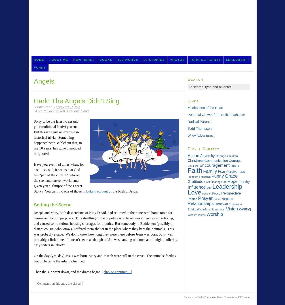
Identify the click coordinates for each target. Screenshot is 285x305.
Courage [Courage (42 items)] (235, 160)
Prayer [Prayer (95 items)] (205, 198)
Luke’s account (97, 191)
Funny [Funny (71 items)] (217, 176)
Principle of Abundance (72, 111)
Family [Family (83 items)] (210, 171)
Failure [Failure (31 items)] (234, 165)
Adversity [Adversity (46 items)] (207, 156)
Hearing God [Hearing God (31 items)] (218, 182)
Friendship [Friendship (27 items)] (205, 176)
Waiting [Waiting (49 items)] (245, 209)
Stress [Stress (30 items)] (215, 209)
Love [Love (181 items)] (194, 192)
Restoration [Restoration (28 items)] (235, 204)
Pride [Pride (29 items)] (217, 198)
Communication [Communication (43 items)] (216, 160)
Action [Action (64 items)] (193, 155)
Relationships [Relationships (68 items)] (201, 203)
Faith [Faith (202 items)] (195, 170)
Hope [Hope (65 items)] (233, 181)
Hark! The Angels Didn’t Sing (77, 101)
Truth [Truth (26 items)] (222, 209)
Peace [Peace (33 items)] (216, 193)
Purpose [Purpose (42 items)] (227, 199)
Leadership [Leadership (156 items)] (227, 186)
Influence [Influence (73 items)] (197, 187)
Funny (40, 67)
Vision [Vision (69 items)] (232, 208)
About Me (58, 59)
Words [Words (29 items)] (202, 214)
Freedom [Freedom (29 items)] (193, 176)
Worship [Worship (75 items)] (215, 214)
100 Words (128, 59)
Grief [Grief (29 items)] (207, 181)
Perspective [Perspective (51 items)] (231, 193)
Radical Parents (199, 121)
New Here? (84, 59)
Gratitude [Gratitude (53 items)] (195, 182)
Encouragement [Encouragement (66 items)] (214, 165)
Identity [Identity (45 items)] (244, 182)
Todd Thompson (200, 128)
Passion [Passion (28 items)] (206, 193)
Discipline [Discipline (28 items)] (193, 165)
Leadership (237, 59)
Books (106, 59)
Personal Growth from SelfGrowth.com (216, 115)
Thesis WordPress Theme (218, 297)
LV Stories (154, 59)
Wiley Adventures (201, 135)
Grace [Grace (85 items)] (231, 176)
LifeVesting (142, 29)
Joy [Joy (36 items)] (209, 187)
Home (39, 59)
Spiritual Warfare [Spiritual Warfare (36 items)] (199, 209)
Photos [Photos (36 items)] (192, 199)
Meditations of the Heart (205, 108)
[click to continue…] (117, 272)
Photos (177, 59)
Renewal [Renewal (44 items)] (221, 204)
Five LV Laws (45, 111)
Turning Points (205, 59)
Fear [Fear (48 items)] (221, 171)
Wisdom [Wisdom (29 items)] (192, 214)
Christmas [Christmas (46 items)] (196, 160)
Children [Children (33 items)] (232, 156)
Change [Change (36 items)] (221, 156)
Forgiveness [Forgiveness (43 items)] (235, 171)
